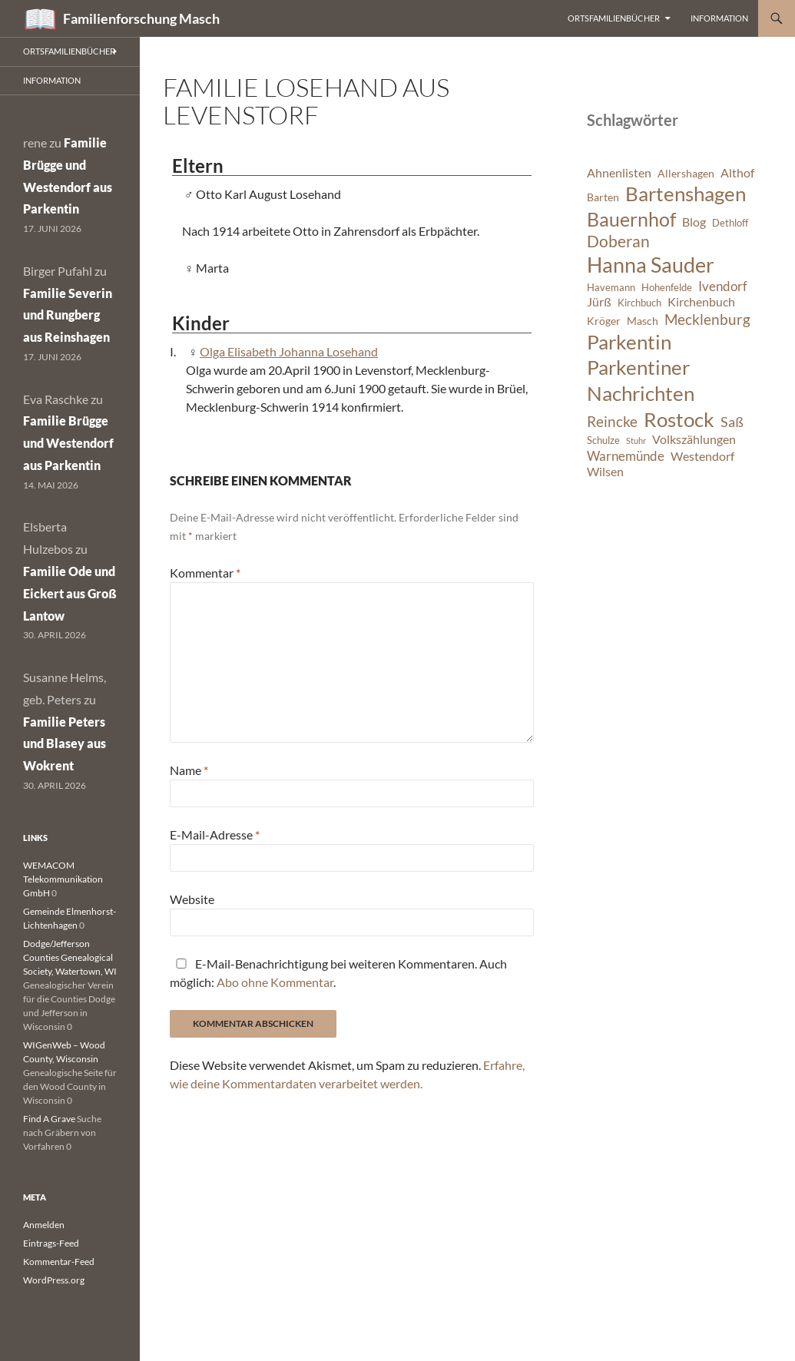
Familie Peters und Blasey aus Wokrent (64, 743)
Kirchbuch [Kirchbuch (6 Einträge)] (639, 303)
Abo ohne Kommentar (275, 982)
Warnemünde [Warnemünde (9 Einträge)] (625, 456)
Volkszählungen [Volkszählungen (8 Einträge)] (694, 439)
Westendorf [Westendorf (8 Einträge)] (702, 456)
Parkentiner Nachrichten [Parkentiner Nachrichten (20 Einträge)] (640, 380)
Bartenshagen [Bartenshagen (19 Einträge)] (685, 193)
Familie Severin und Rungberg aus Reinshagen (67, 315)
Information (719, 18)
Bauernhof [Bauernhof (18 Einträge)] (631, 218)
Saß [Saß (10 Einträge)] (732, 421)
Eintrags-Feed (51, 1243)
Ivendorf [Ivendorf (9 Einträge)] (722, 286)
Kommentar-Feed (58, 1261)
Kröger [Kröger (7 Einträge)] (604, 320)
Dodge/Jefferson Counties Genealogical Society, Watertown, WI (70, 957)
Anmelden (44, 1224)
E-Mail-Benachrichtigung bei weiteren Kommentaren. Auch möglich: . (338, 972)
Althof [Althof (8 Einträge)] (737, 173)
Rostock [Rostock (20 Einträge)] (679, 419)
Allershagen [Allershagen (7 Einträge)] (686, 173)
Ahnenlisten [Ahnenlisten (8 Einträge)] (619, 173)
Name (189, 770)
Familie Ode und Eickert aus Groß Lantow (70, 593)
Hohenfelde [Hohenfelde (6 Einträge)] (666, 287)
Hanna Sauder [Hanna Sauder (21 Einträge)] (650, 265)
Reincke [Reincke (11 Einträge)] (612, 421)
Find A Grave (49, 1118)
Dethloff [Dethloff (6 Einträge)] (730, 223)
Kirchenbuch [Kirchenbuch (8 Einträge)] (701, 302)
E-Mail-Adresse (215, 834)
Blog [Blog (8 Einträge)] (694, 222)
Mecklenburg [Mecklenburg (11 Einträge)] (707, 319)
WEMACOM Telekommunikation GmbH (63, 879)
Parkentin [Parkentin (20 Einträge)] (629, 341)
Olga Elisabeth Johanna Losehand (289, 351)
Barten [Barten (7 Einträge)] (603, 197)
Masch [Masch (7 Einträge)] (642, 320)
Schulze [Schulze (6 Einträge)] (603, 440)
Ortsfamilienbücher (614, 18)
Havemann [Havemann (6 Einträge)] (611, 287)
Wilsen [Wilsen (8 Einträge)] (605, 472)
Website (192, 899)
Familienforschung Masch (141, 18)
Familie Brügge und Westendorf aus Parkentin (68, 442)
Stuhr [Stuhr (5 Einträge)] (636, 440)
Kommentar (205, 572)
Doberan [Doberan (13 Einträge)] (618, 241)
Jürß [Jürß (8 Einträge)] (599, 302)
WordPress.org (53, 1280)
